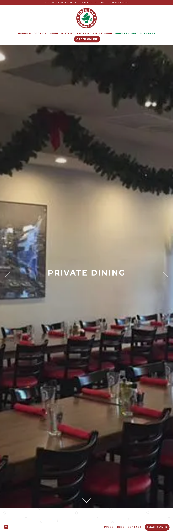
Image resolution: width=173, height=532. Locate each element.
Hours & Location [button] (32, 33)
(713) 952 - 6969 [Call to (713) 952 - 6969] (118, 2)
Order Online (87, 39)
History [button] (67, 33)
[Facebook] (6, 527)
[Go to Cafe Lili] (75, 2)
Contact (134, 527)
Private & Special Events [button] (135, 33)
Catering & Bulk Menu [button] (94, 33)
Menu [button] (54, 33)
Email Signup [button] (157, 527)
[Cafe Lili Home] (86, 18)
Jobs (120, 527)
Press (108, 527)
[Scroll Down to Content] (86, 500)
